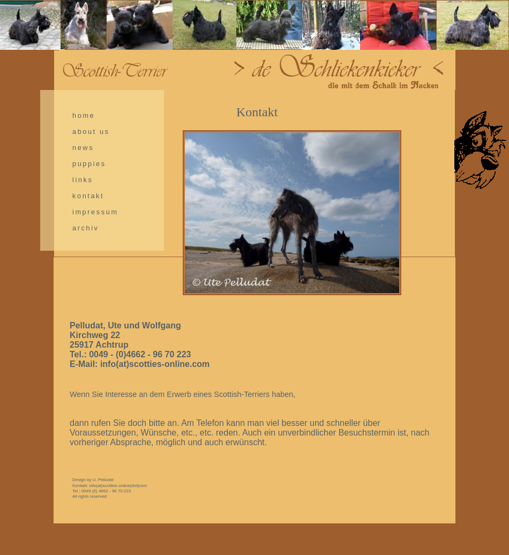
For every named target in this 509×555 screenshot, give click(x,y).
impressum (95, 212)
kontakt (88, 196)
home (83, 115)
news (83, 148)
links (82, 180)
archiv (85, 228)
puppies (89, 164)
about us (91, 132)
